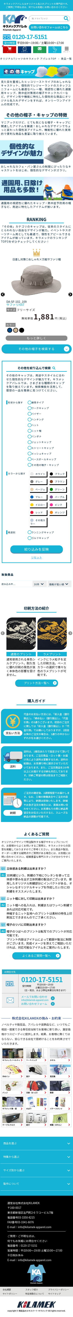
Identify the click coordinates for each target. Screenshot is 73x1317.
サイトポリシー (10, 1293)
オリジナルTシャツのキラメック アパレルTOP (28, 58)
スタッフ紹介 (31, 1289)
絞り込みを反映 (36, 549)
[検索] (66, 18)
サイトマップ (54, 1293)
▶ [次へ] (70, 633)
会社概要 (7, 1289)
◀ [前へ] (3, 633)
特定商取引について (34, 1293)
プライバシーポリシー (58, 1289)
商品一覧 (66, 58)
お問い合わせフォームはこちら (49, 27)
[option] (37, 294)
